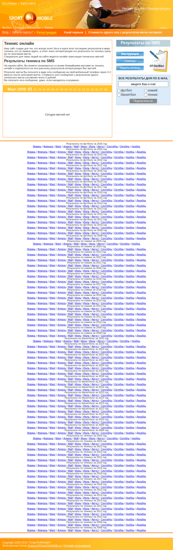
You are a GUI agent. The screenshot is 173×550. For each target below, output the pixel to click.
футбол (126, 90)
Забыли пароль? (22, 32)
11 (74, 89)
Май (76, 146)
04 (44, 89)
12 (79, 89)
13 (83, 89)
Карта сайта (28, 3)
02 (35, 89)
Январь (37, 146)
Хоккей (19, 27)
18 (105, 89)
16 (96, 89)
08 (61, 89)
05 (48, 89)
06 (52, 89)
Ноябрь (136, 146)
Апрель (67, 146)
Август (101, 146)
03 (39, 89)
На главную (9, 3)
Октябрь (125, 146)
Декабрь (141, 151)
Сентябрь (112, 146)
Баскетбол (34, 27)
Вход (5, 32)
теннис (153, 94)
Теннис (48, 27)
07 (57, 89)
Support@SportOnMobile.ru (44, 545)
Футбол (6, 27)
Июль (92, 146)
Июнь (84, 146)
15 (92, 89)
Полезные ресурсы (159, 8)
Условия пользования (77, 545)
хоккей (152, 90)
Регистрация (47, 32)
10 (70, 89)
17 (101, 89)
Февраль (48, 146)
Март (58, 146)
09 (65, 89)
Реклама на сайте (133, 8)
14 (87, 89)
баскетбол (128, 94)
